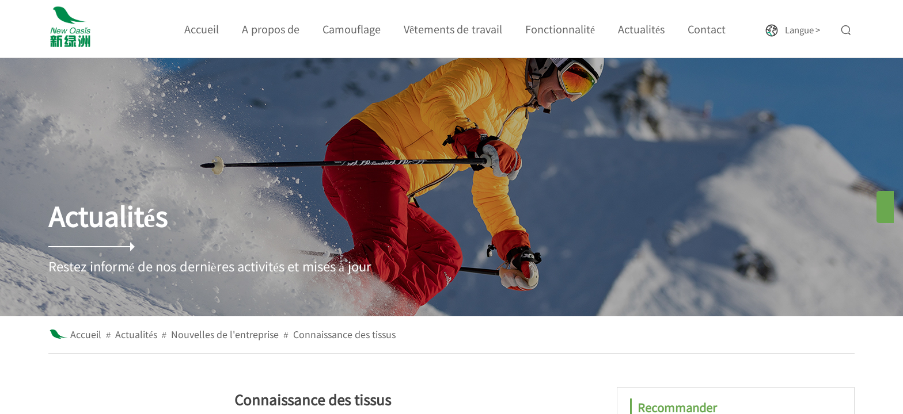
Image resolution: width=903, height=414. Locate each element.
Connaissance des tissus (344, 334)
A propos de (270, 28)
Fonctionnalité (560, 28)
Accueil (85, 334)
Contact (707, 28)
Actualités (136, 334)
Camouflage (351, 28)
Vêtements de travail (453, 28)
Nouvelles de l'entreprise (225, 334)
